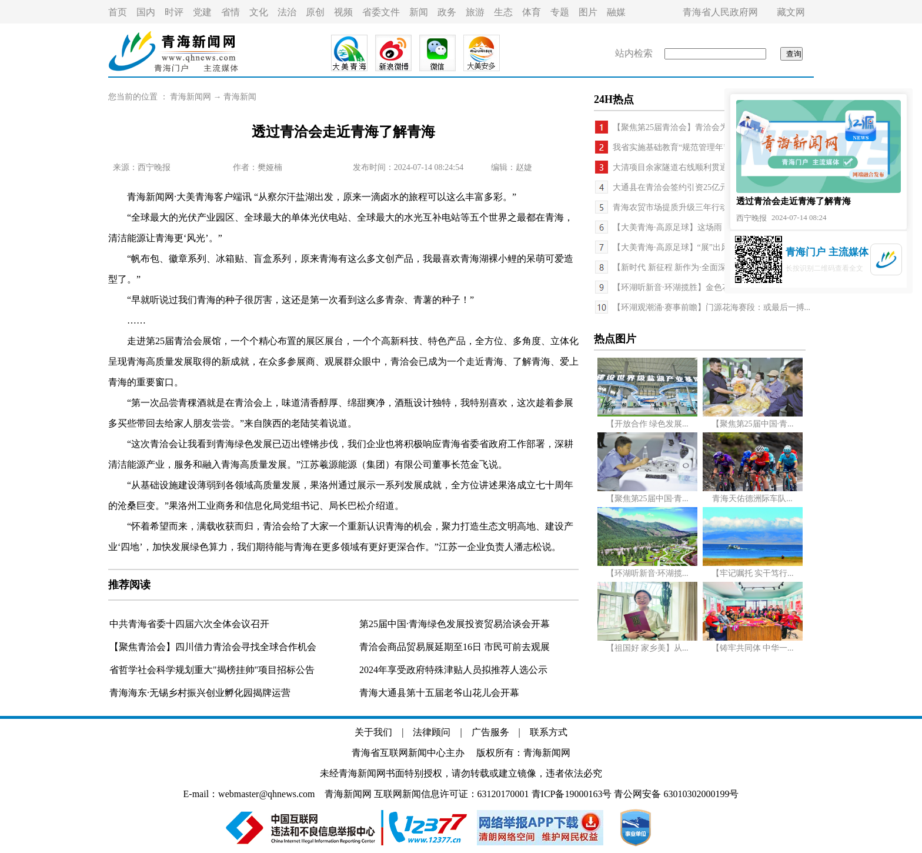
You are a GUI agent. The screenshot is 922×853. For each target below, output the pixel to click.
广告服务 (490, 732)
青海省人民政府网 (720, 12)
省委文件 (381, 12)
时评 (174, 12)
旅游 (475, 12)
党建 (202, 12)
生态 (503, 12)
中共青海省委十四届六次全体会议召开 (189, 624)
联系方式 (548, 732)
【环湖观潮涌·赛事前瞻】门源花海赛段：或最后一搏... (711, 307)
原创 (315, 12)
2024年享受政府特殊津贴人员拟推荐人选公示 (453, 670)
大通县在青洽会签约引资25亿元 (670, 187)
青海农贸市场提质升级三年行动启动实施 (687, 207)
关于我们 (373, 732)
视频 (343, 12)
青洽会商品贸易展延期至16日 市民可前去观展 (454, 647)
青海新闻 (239, 96)
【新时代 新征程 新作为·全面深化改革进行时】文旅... (709, 267)
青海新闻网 (190, 96)
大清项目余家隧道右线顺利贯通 (670, 167)
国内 (145, 12)
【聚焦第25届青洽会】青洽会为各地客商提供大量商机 (711, 127)
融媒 (616, 12)
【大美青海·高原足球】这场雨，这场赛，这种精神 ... (708, 227)
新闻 (418, 12)
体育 (531, 12)
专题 (559, 12)
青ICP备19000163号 (572, 794)
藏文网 (791, 12)
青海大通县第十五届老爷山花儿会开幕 (439, 693)
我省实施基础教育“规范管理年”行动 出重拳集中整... (707, 147)
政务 (446, 12)
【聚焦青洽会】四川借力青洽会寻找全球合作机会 (212, 647)
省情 (230, 12)
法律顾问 (431, 732)
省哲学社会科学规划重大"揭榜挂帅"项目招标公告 (212, 670)
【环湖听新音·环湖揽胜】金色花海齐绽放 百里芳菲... (708, 287)
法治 (287, 12)
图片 (588, 12)
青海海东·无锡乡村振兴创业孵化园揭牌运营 (199, 693)
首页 (117, 12)
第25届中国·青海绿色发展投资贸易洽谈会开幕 (454, 624)
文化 (258, 12)
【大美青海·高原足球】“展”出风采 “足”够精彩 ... (700, 247)
